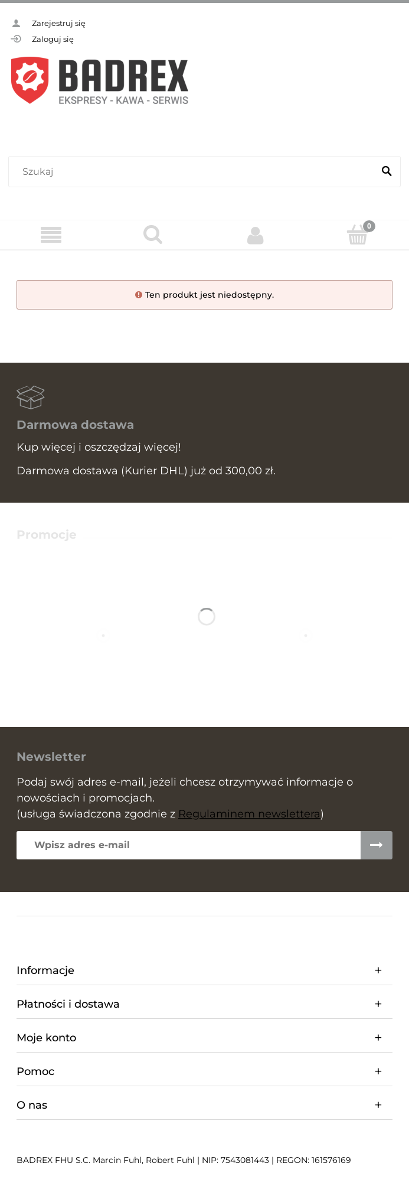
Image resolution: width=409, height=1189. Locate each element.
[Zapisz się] (376, 845)
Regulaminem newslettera (249, 813)
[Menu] (51, 235)
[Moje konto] (256, 235)
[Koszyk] (358, 234)
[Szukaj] (386, 171)
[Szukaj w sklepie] (194, 172)
